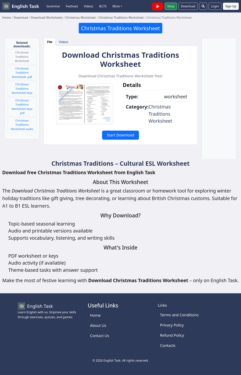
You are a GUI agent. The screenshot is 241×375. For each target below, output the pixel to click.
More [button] (116, 6)
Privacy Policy (172, 325)
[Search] (203, 6)
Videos (88, 6)
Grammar (53, 6)
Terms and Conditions (179, 314)
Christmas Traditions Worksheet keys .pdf (21, 106)
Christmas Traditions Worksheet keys (21, 88)
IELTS (103, 6)
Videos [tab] (63, 42)
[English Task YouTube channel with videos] (157, 6)
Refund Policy (172, 335)
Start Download (120, 135)
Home (95, 315)
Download (188, 6)
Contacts (167, 345)
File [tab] (49, 42)
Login (215, 6)
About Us (98, 325)
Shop (170, 6)
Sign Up (230, 6)
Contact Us (99, 335)
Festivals (72, 6)
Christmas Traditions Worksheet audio (22, 125)
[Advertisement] (219, 101)
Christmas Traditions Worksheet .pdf (22, 72)
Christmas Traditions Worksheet (120, 28)
